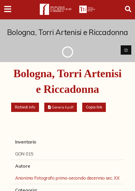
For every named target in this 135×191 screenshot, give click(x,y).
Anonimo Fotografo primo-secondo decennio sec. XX (67, 178)
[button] (60, 107)
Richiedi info (25, 107)
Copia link (94, 107)
